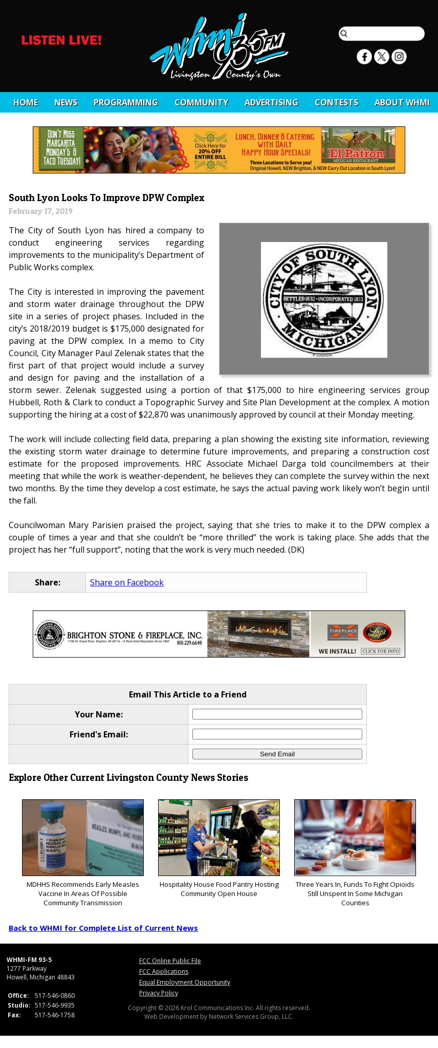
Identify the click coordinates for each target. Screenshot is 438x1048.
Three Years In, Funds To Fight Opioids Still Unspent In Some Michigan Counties (354, 853)
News (65, 102)
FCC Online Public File (170, 960)
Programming (126, 102)
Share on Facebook (127, 582)
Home (25, 102)
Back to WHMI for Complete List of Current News (103, 928)
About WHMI (402, 102)
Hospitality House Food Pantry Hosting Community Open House (218, 848)
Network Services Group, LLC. (251, 1016)
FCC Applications (163, 971)
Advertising (271, 102)
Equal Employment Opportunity (184, 982)
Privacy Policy (158, 993)
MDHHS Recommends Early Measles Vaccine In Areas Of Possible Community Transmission (82, 853)
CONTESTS (336, 102)
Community (201, 102)
